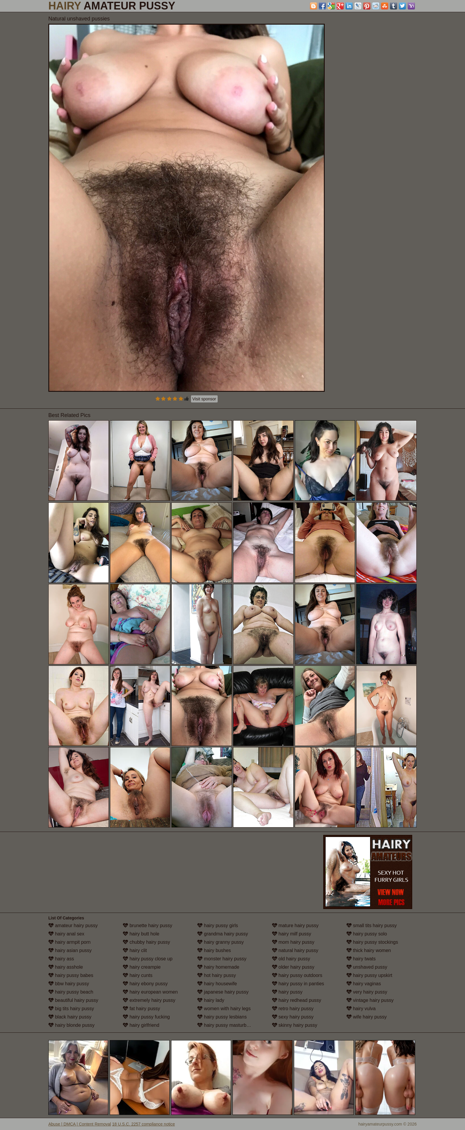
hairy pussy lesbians (222, 1016)
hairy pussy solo (366, 933)
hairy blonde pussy (71, 1025)
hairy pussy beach (70, 991)
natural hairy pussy (295, 950)
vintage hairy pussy (370, 1000)
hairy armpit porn (69, 942)
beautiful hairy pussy (73, 1000)
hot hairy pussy (216, 975)
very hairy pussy (366, 991)
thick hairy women (368, 950)
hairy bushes (214, 950)
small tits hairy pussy (371, 925)
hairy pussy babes (70, 975)
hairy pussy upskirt (369, 975)
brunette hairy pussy (147, 925)
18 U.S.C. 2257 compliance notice (143, 1124)
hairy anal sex (66, 933)
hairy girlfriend (141, 1025)
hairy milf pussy (291, 933)
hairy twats (361, 958)
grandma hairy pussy (222, 933)
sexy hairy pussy (293, 1016)
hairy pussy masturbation (227, 1025)
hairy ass (61, 958)
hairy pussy (287, 991)
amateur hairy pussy (73, 925)
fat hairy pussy (141, 1008)
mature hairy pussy (295, 925)
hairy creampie (141, 967)
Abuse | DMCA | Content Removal (79, 1124)
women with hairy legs (224, 1008)
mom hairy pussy (293, 942)
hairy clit (135, 950)
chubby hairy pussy (146, 942)
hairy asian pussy (70, 950)
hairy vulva (361, 1008)
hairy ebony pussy (145, 983)
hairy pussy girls (217, 925)
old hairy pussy (291, 958)
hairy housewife (217, 983)
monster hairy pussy (221, 958)
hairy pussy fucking (146, 1016)
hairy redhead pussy (296, 1000)
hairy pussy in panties (298, 983)
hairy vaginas (363, 983)
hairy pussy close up (147, 958)
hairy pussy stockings (372, 942)
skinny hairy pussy (294, 1025)
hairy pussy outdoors (297, 975)
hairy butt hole (141, 933)
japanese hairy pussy (223, 991)
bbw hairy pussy (68, 983)
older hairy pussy (293, 967)
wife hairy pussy (366, 1016)
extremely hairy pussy (149, 1000)
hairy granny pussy (220, 942)
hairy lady (210, 1000)
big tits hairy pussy (71, 1008)
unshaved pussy (366, 967)
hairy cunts (137, 975)
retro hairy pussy (293, 1008)
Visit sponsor (204, 399)
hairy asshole (65, 967)
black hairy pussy (69, 1016)
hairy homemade (218, 967)
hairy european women (150, 991)
